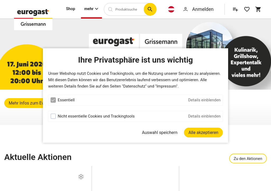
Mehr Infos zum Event (29, 103)
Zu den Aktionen (248, 158)
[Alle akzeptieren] (203, 132)
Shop (70, 8)
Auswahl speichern (159, 132)
